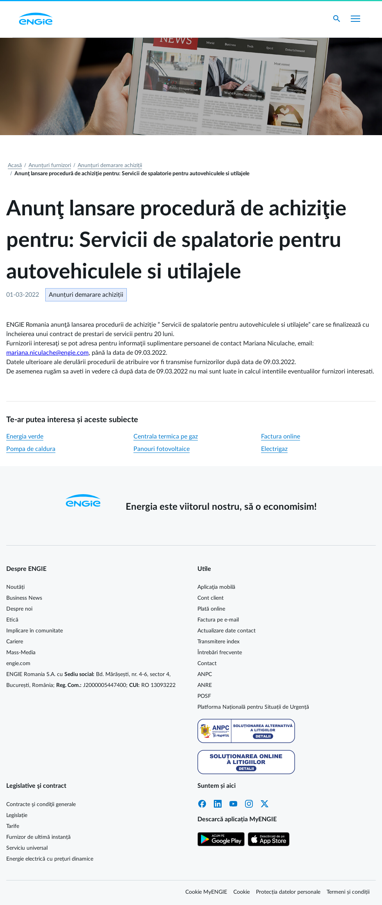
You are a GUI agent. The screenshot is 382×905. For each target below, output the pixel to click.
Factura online (280, 436)
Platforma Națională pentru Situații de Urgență (253, 707)
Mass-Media (21, 652)
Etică (12, 620)
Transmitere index (218, 641)
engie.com (18, 663)
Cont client (210, 598)
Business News (24, 598)
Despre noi (19, 609)
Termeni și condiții (348, 892)
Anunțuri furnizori (49, 165)
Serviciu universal (27, 848)
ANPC (204, 674)
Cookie (241, 892)
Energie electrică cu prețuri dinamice (49, 859)
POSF (204, 696)
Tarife (12, 826)
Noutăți (15, 587)
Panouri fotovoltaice (161, 449)
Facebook (202, 803)
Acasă (15, 165)
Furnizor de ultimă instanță (38, 837)
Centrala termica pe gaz (165, 436)
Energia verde (24, 436)
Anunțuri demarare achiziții (110, 165)
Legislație (16, 815)
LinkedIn (217, 803)
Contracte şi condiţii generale (41, 804)
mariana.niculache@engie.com (47, 353)
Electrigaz (274, 449)
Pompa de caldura (30, 449)
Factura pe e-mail (218, 620)
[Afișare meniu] (355, 18)
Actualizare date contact (226, 631)
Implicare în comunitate (34, 631)
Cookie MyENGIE (206, 892)
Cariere (14, 641)
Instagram (249, 803)
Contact (207, 663)
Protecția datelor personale (288, 892)
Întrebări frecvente (219, 652)
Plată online (211, 609)
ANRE (204, 685)
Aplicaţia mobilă (216, 587)
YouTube (233, 803)
